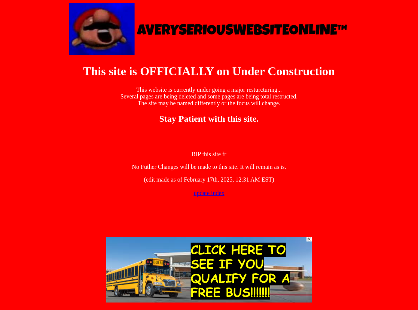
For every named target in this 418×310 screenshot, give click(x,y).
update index (208, 193)
